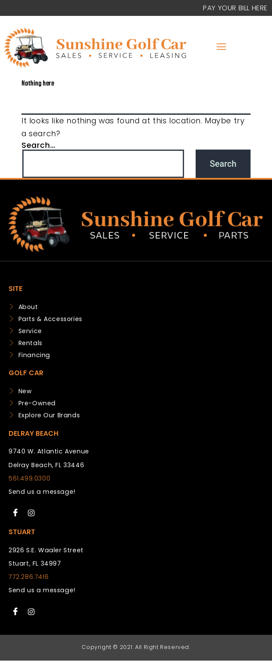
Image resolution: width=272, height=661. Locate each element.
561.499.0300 (29, 478)
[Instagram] (31, 513)
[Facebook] (15, 513)
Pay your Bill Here (235, 8)
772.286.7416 (28, 576)
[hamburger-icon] (221, 47)
